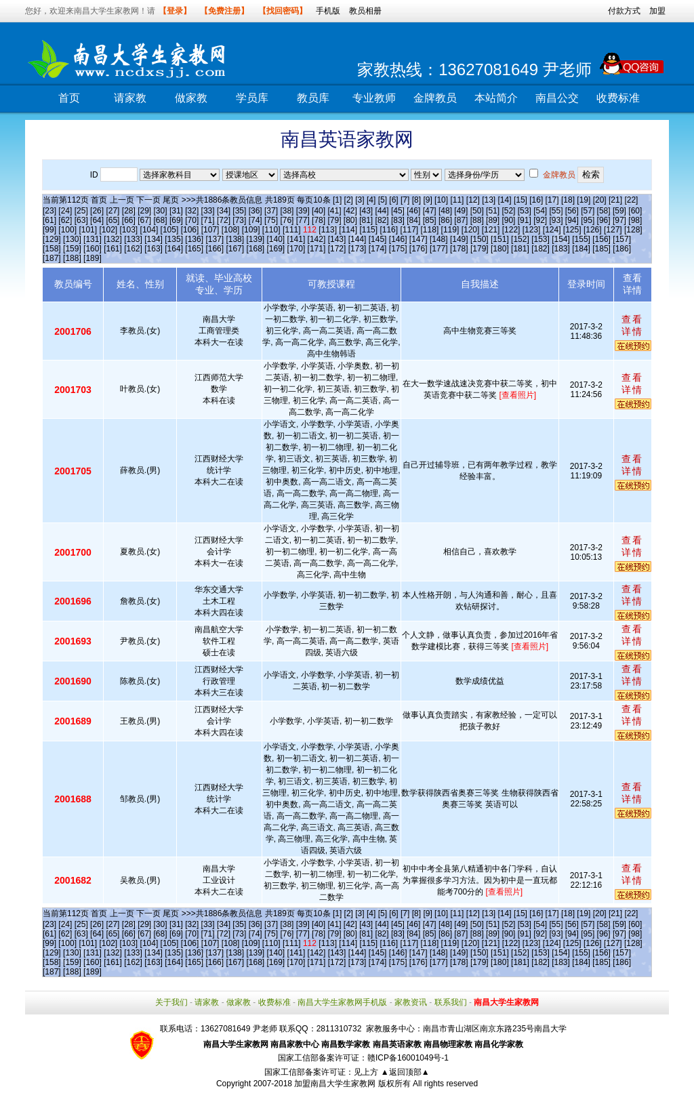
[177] (439, 248)
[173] (357, 248)
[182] (540, 248)
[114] (348, 229)
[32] (192, 210)
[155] (581, 239)
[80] (350, 220)
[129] (52, 239)
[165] (194, 248)
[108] (231, 229)
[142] (317, 239)
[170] (296, 248)
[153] (540, 239)
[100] (67, 229)
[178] (459, 248)
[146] (398, 239)
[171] (317, 248)
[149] (459, 239)
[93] (556, 220)
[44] (382, 210)
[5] (382, 200)
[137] (214, 239)
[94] (572, 220)
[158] (52, 248)
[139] (255, 239)
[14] (505, 200)
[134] (153, 239)
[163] (153, 248)
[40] (318, 210)
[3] (359, 200)
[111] (292, 229)
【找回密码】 (282, 11)
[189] (92, 258)
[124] (552, 229)
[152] (520, 239)
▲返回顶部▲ (405, 1072)
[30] (160, 210)
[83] (398, 220)
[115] (368, 229)
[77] (303, 220)
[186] (622, 248)
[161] (113, 248)
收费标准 (618, 98)
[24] (65, 210)
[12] (473, 200)
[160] (92, 248)
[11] (457, 200)
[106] (190, 229)
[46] (413, 210)
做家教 (191, 98)
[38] (286, 210)
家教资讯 (410, 1002)
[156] (601, 239)
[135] (174, 239)
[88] (477, 220)
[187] (52, 258)
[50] (477, 210)
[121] (491, 229)
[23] (49, 210)
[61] (49, 220)
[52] (508, 210)
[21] (615, 200)
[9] (427, 200)
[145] (378, 239)
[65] (112, 220)
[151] (500, 239)
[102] (108, 229)
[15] (520, 200)
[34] (223, 210)
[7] (405, 200)
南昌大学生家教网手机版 (342, 1002)
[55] (556, 210)
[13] (488, 200)
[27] (112, 210)
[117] (409, 229)
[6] (393, 200)
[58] (604, 210)
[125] (572, 229)
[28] (129, 210)
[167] (235, 248)
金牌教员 (435, 98)
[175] (398, 248)
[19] (583, 200)
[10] (441, 200)
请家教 (130, 98)
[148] (439, 239)
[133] (133, 239)
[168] (255, 248)
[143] (337, 239)
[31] (176, 210)
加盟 (657, 11)
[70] (192, 220)
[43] (366, 210)
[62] (65, 220)
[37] (271, 210)
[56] (572, 210)
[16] (536, 200)
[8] (416, 200)
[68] (160, 220)
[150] (479, 239)
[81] (366, 220)
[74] (255, 220)
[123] (532, 229)
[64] (97, 220)
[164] (174, 248)
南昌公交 (557, 98)
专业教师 (374, 98)
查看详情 (632, 325)
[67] (144, 220)
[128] (633, 229)
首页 (69, 98)
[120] (471, 229)
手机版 (328, 11)
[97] (619, 220)
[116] (389, 229)
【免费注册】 (224, 11)
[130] (72, 239)
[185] (601, 248)
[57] (587, 210)
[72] (223, 220)
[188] (72, 258)
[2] (348, 200)
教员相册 (365, 11)
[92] (540, 220)
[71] (208, 220)
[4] (371, 200)
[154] (561, 239)
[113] (328, 229)
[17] (552, 200)
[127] (613, 229)
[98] (635, 220)
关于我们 (171, 1002)
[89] (492, 220)
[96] (604, 220)
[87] (461, 220)
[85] (429, 220)
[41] (334, 210)
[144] (357, 239)
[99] (49, 229)
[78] (318, 220)
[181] (520, 248)
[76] (286, 220)
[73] (239, 220)
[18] (568, 200)
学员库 (252, 98)
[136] (194, 239)
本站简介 (496, 98)
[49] (461, 210)
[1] (337, 200)
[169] (276, 248)
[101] (88, 229)
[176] (418, 248)
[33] (208, 210)
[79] (334, 220)
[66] (129, 220)
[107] (210, 229)
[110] (271, 229)
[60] (635, 210)
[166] (214, 248)
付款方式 (624, 11)
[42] (350, 210)
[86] (445, 220)
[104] (149, 229)
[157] (622, 239)
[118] (430, 229)
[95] (587, 220)
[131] (92, 239)
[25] (81, 210)
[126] (593, 229)
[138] (235, 239)
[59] (619, 210)
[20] (600, 200)
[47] (429, 210)
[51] (492, 210)
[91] (524, 220)
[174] (378, 248)
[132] (113, 239)
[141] (296, 239)
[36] (255, 210)
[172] (337, 248)
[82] (382, 220)
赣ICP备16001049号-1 (408, 1058)
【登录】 (175, 11)
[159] (72, 248)
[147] (418, 239)
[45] (398, 210)
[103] (129, 229)
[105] (170, 229)
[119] (450, 229)
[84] (413, 220)
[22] (631, 200)
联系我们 (450, 1002)
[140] (276, 239)
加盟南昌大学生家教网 (334, 1083)
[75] (271, 220)
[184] (581, 248)
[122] (511, 229)
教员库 (313, 98)
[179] (479, 248)
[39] (303, 210)
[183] (561, 248)
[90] (508, 220)
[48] (445, 210)
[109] (251, 229)
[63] (81, 220)
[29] (144, 210)
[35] (239, 210)
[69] (176, 220)
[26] (97, 210)
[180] (500, 248)
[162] (133, 248)
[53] (524, 210)
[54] (540, 210)
